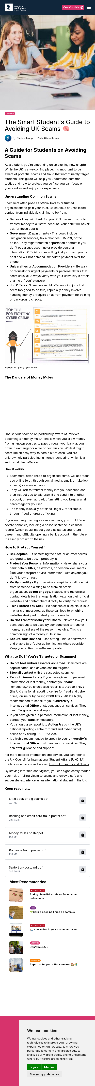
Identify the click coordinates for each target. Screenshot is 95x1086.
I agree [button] (34, 1067)
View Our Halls (73, 7)
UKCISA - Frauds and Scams (69, 764)
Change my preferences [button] (44, 1074)
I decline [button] (49, 1067)
